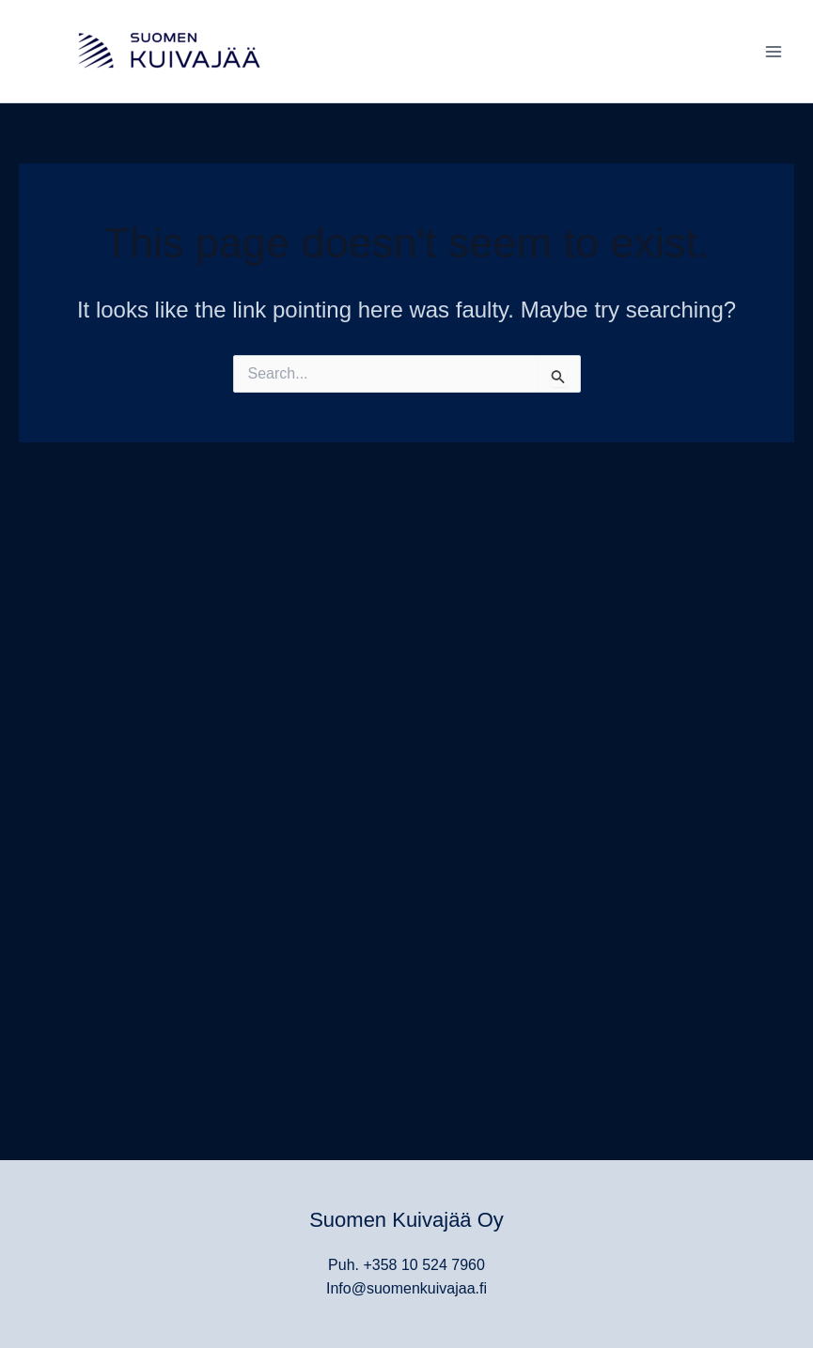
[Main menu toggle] (773, 51)
